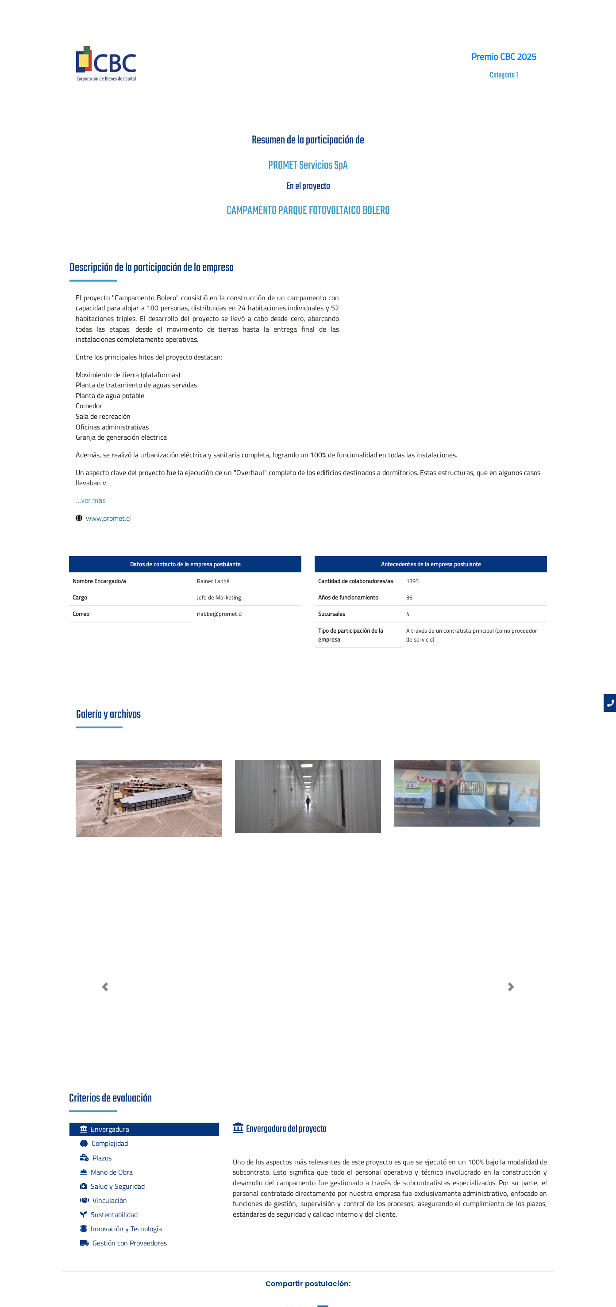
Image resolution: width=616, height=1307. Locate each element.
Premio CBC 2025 (503, 56)
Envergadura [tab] (104, 1129)
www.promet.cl (108, 518)
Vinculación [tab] (103, 1200)
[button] (105, 821)
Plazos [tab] (96, 1157)
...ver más (91, 500)
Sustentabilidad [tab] (109, 1214)
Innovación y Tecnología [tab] (121, 1228)
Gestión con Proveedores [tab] (123, 1242)
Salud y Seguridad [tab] (112, 1186)
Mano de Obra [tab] (106, 1172)
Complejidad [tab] (104, 1143)
